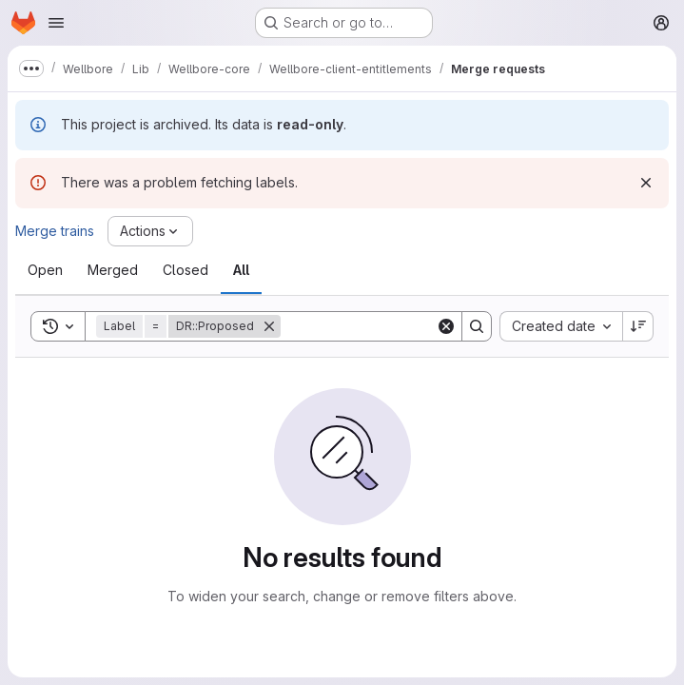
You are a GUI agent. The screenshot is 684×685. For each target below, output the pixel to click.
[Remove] (269, 326)
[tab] (45, 270)
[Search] (398, 326)
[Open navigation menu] (56, 23)
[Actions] (150, 231)
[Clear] (446, 326)
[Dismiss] (646, 182)
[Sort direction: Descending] (638, 326)
